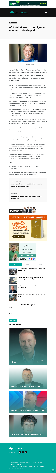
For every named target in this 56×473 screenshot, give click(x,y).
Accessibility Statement (25, 462)
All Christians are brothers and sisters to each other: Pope (32, 269)
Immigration (13, 22)
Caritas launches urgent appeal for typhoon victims (31, 295)
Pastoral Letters (25, 460)
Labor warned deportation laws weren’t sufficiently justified (27, 410)
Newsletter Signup (14, 462)
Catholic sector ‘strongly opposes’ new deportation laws (27, 434)
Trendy (40, 264)
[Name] (28, 309)
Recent (15, 264)
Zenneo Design (20, 468)
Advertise (12, 464)
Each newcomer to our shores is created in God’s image (26, 386)
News (10, 460)
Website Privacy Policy (37, 462)
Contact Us (18, 464)
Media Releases (16, 460)
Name (11, 307)
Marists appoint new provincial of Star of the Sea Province (31, 287)
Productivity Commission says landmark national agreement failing (30, 278)
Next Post (15, 193)
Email (11, 313)
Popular (28, 264)
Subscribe (13, 320)
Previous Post (16, 181)
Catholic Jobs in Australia (37, 460)
